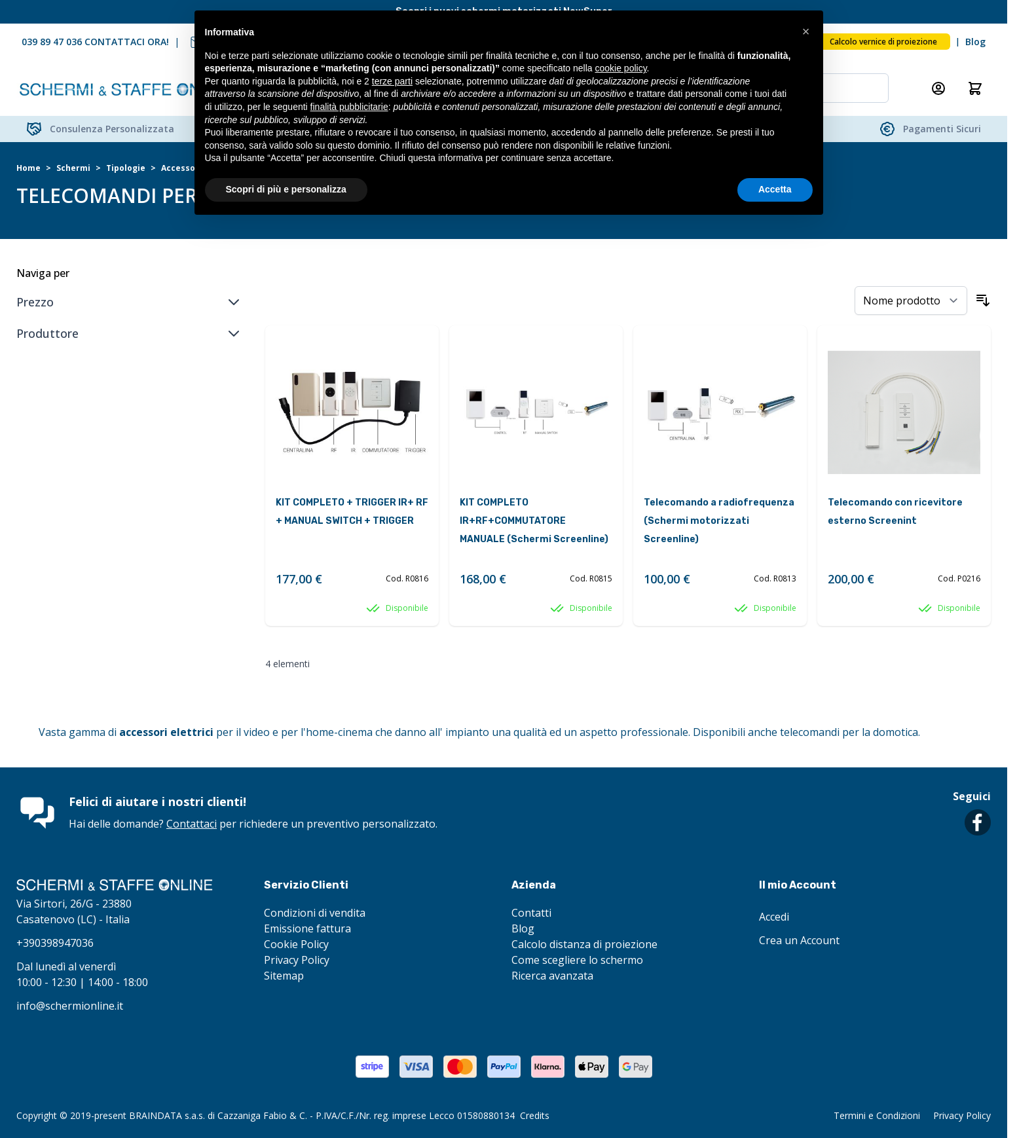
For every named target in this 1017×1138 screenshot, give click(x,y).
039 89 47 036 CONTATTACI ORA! (95, 41)
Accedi (774, 916)
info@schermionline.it (69, 1006)
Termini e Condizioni (877, 1115)
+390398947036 (55, 943)
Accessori (181, 168)
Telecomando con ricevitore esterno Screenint (895, 511)
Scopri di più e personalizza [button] (286, 189)
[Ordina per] (911, 300)
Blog (975, 41)
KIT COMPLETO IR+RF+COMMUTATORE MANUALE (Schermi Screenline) (534, 521)
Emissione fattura (307, 928)
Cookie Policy (296, 944)
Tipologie (125, 168)
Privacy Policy (296, 960)
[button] (806, 31)
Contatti (531, 913)
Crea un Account (799, 940)
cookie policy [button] (620, 68)
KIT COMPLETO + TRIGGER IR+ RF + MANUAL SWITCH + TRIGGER (352, 511)
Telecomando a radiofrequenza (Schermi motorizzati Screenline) (719, 521)
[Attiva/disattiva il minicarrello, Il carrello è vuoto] (975, 88)
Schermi (73, 168)
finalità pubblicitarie (349, 106)
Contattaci (191, 824)
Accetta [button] (775, 189)
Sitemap (284, 975)
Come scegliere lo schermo (577, 960)
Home (28, 168)
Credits (534, 1115)
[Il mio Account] (938, 88)
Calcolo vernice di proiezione (883, 41)
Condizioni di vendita (314, 913)
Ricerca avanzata (552, 975)
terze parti (392, 81)
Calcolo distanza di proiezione (584, 944)
